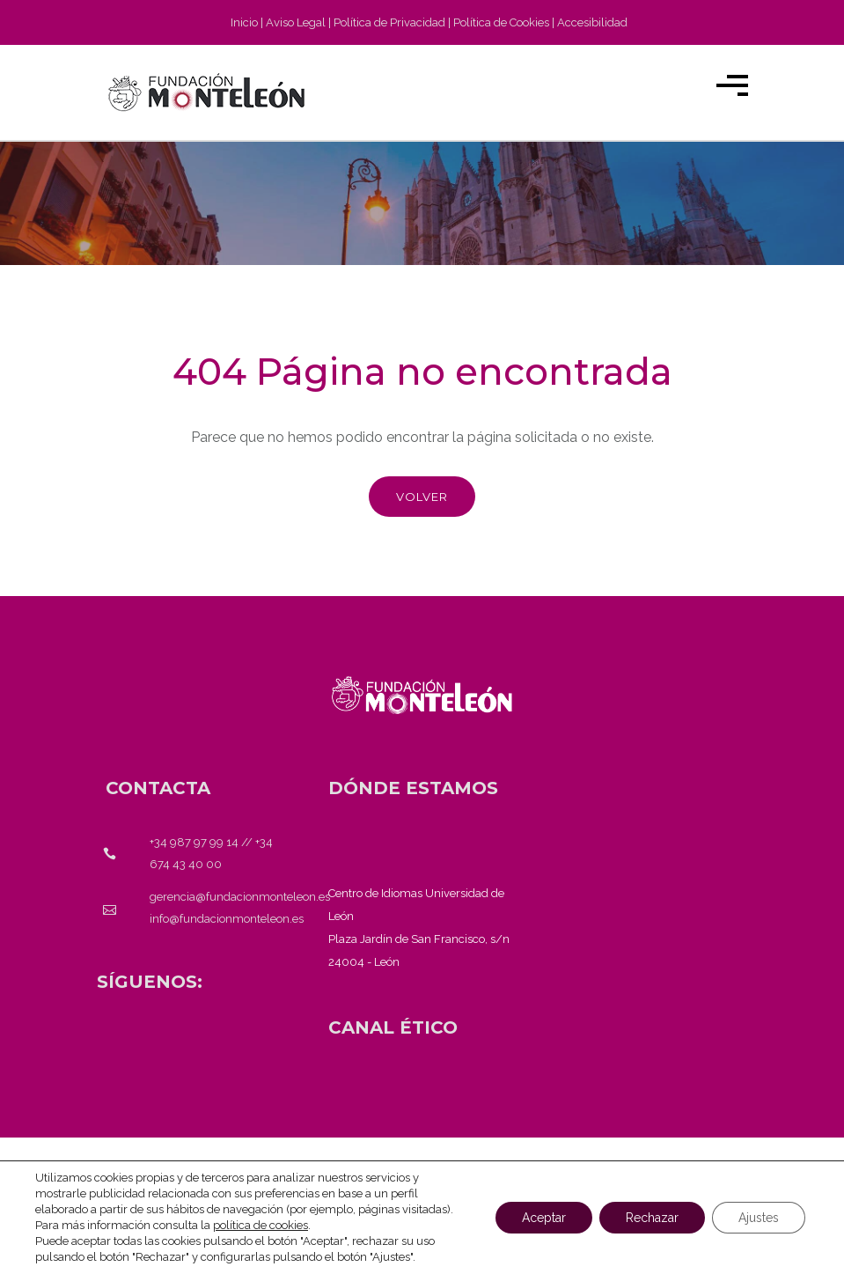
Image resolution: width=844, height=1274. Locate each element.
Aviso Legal (296, 22)
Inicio (244, 22)
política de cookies (260, 1225)
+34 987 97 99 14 (194, 842)
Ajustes (758, 1218)
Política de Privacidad (389, 22)
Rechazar (652, 1218)
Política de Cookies (501, 22)
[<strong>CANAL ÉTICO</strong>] (393, 1027)
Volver (422, 497)
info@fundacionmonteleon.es (227, 918)
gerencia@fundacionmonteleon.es (240, 896)
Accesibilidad (592, 22)
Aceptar (544, 1218)
